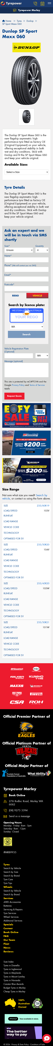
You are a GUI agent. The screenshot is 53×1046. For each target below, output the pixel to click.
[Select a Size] (26, 172)
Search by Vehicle (12, 868)
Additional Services (13, 920)
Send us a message (19, 816)
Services (8, 898)
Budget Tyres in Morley (15, 987)
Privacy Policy (18, 385)
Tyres (7, 864)
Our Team (9, 940)
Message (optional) (13, 361)
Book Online (11, 932)
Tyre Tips (8, 883)
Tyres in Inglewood (13, 969)
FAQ (6, 936)
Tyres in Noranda (12, 980)
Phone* (20, 265)
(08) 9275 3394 (18, 810)
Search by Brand (12, 875)
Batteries (8, 905)
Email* (7, 274)
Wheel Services (11, 916)
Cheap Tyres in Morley (14, 991)
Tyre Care (8, 879)
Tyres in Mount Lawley (14, 976)
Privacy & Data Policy (20, 1044)
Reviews (8, 951)
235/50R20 (43, 544)
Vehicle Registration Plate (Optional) (16, 350)
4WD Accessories (12, 902)
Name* (8, 255)
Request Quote (14, 396)
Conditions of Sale (37, 1044)
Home (6, 20)
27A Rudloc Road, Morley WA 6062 (26, 803)
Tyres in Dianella (12, 965)
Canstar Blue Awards (14, 984)
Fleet (6, 943)
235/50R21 (43, 622)
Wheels (8, 887)
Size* (7, 246)
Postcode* (9, 284)
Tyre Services (10, 913)
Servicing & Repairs (13, 909)
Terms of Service (37, 385)
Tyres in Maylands (12, 972)
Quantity (39, 246)
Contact (8, 928)
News (7, 947)
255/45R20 (43, 583)
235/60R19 (43, 505)
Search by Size (11, 872)
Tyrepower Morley (26, 10)
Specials (8, 924)
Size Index (9, 961)
